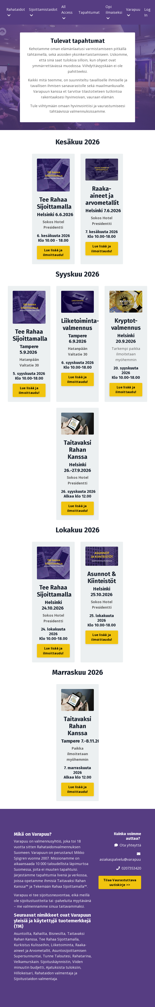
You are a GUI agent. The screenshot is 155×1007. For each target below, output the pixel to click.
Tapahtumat (89, 12)
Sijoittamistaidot (43, 12)
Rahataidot (15, 12)
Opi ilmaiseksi (114, 12)
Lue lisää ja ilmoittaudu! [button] (53, 252)
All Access (67, 12)
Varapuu (133, 12)
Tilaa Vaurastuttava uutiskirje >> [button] (119, 882)
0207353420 (131, 868)
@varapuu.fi (134, 859)
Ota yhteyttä (130, 845)
